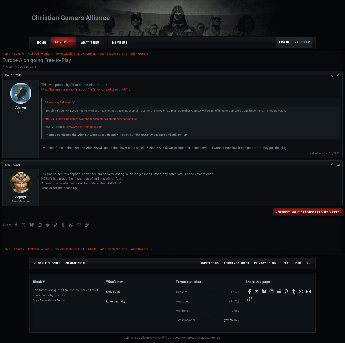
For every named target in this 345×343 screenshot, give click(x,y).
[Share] (301, 79)
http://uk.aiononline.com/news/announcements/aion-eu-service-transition (122, 127)
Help (285, 263)
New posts (113, 289)
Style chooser (47, 263)
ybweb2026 (231, 320)
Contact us (210, 263)
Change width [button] (75, 263)
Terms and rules (236, 263)
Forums (61, 42)
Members (120, 42)
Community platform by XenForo (160, 337)
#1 (307, 79)
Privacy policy (265, 263)
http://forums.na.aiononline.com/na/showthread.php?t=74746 (116, 94)
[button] (72, 42)
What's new (90, 42)
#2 (307, 177)
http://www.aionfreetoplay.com (113, 135)
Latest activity (115, 297)
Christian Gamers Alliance (71, 18)
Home (41, 42)
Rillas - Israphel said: (88, 106)
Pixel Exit (216, 337)
